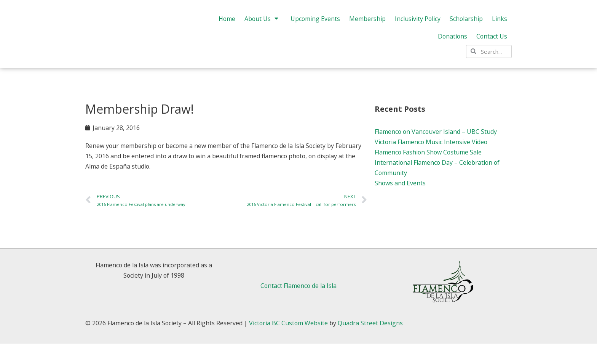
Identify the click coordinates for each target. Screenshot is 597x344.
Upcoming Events (314, 21)
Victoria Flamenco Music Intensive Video (431, 142)
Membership (366, 21)
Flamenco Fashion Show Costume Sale (429, 152)
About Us (261, 21)
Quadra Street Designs (371, 323)
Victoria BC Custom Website (289, 323)
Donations (452, 38)
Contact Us (491, 38)
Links (499, 21)
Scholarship (466, 21)
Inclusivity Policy (417, 21)
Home (225, 21)
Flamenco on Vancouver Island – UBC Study (436, 131)
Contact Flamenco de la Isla (298, 286)
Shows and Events (400, 183)
